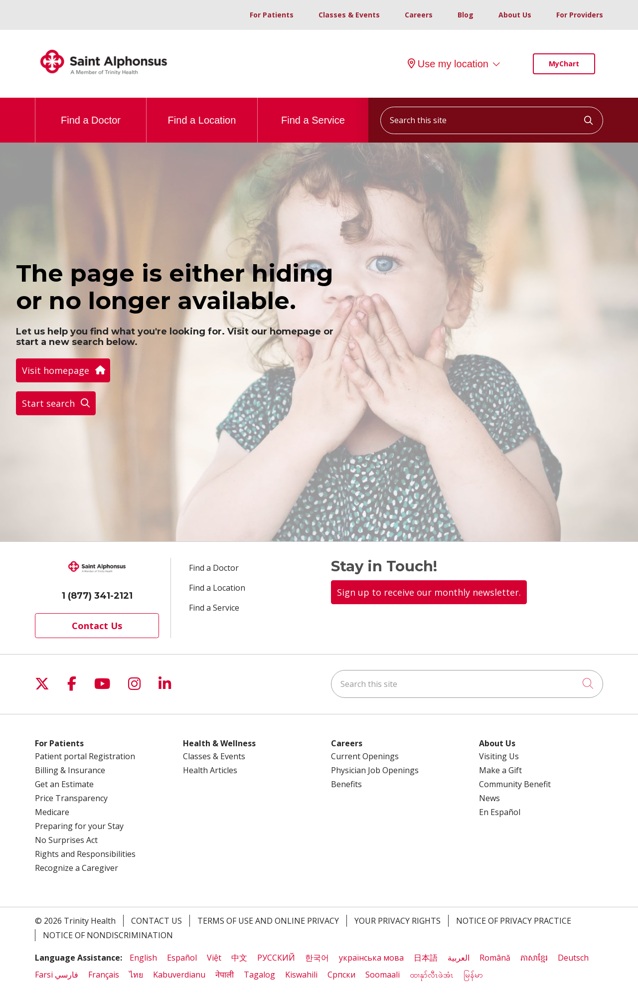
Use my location (448, 63)
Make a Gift (500, 770)
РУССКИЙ (276, 957)
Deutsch (573, 957)
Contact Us (97, 626)
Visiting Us (499, 756)
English (143, 957)
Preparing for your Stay (79, 826)
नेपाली (224, 974)
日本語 (426, 957)
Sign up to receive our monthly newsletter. (429, 592)
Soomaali (382, 974)
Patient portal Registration (85, 756)
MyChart (564, 63)
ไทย (136, 974)
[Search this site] (491, 120)
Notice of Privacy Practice (513, 920)
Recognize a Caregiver (76, 867)
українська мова (371, 957)
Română (494, 957)
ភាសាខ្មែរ (534, 957)
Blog (466, 14)
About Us (514, 14)
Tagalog (259, 974)
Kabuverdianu (179, 974)
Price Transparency (71, 798)
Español (182, 957)
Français (103, 974)
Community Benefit (515, 784)
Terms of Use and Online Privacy (268, 920)
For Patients (272, 14)
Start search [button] (56, 403)
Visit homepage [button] (63, 370)
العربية (459, 957)
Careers (419, 14)
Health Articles (210, 770)
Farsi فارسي (56, 974)
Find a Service (313, 112)
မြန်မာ (474, 974)
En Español (499, 812)
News (489, 798)
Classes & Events (349, 14)
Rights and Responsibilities (85, 853)
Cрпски (341, 974)
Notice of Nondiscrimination (108, 935)
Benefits (346, 784)
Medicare (52, 812)
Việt (214, 957)
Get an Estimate (64, 784)
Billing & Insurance (70, 770)
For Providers (579, 14)
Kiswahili (301, 974)
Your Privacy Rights (397, 920)
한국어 (317, 957)
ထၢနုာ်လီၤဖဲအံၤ (432, 974)
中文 (239, 957)
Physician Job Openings (375, 770)
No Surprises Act (66, 839)
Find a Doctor (91, 112)
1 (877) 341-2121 (97, 595)
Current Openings (365, 756)
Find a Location (202, 112)
